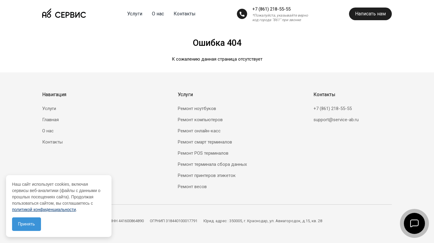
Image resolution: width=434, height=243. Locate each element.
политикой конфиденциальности (44, 209)
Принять (26, 224)
